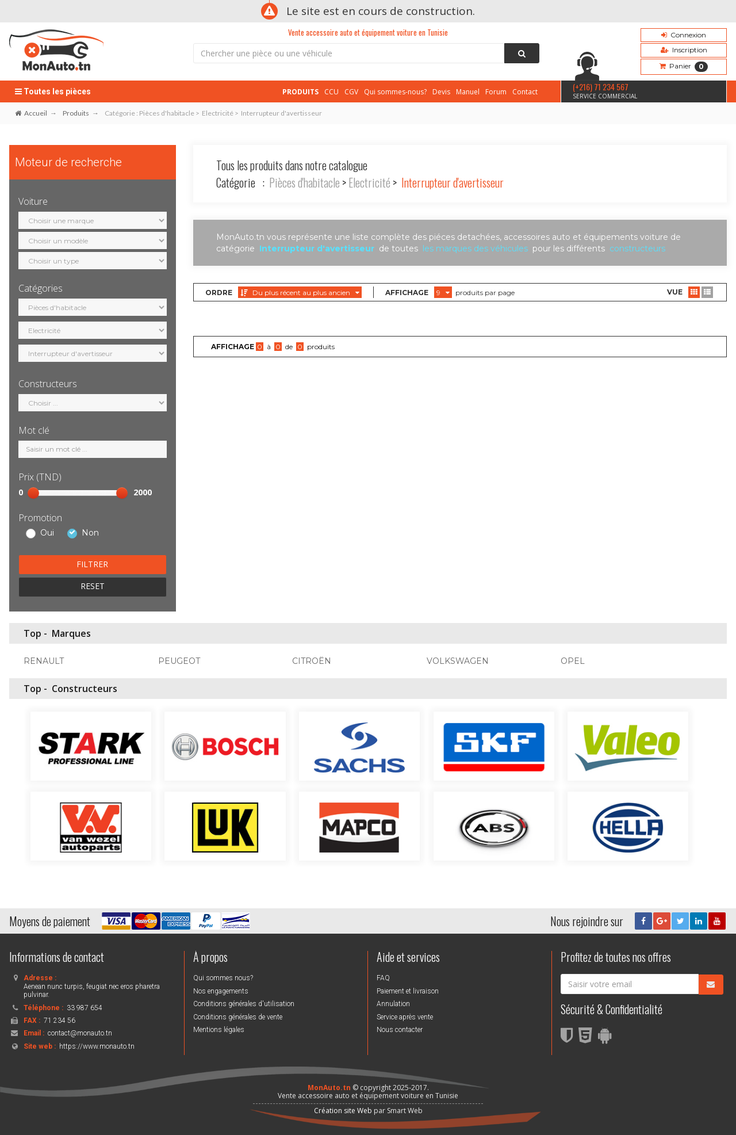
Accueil (31, 113)
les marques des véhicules (475, 248)
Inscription (684, 49)
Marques (71, 633)
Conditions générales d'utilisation (243, 1004)
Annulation (393, 1004)
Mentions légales (218, 1030)
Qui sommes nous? (223, 978)
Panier (684, 67)
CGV (351, 92)
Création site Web (343, 1110)
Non (90, 533)
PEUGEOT (179, 661)
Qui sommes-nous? (395, 92)
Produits (76, 113)
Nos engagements (220, 991)
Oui (47, 533)
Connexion (683, 34)
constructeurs (637, 248)
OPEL (573, 661)
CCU (331, 92)
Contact (525, 92)
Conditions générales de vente (237, 1017)
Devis (441, 92)
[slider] (33, 493)
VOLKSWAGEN (458, 661)
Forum (496, 92)
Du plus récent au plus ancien (299, 292)
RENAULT (44, 661)
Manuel (468, 92)
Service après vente (405, 1017)
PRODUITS (300, 92)
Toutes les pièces (53, 91)
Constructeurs (84, 688)
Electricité (369, 182)
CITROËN (311, 661)
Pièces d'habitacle (304, 182)
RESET (92, 585)
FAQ (383, 978)
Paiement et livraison (408, 991)
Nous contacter (400, 1030)
